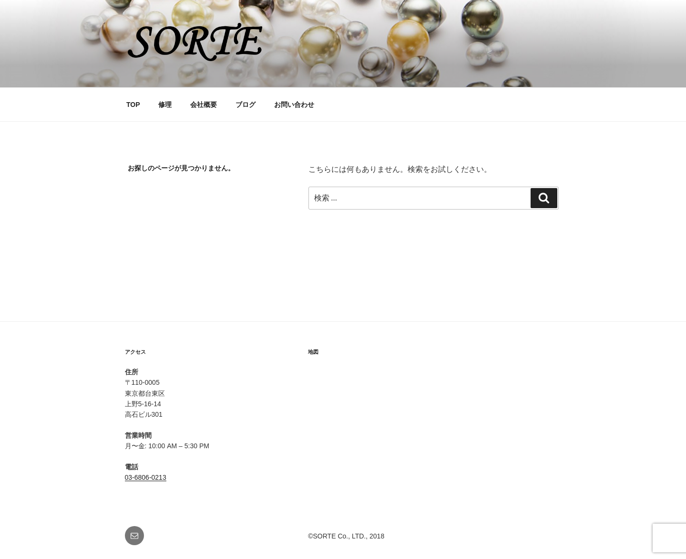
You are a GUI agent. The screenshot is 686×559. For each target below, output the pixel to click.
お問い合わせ (294, 104)
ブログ (245, 104)
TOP (133, 104)
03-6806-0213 (145, 477)
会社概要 (203, 104)
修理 (165, 104)
